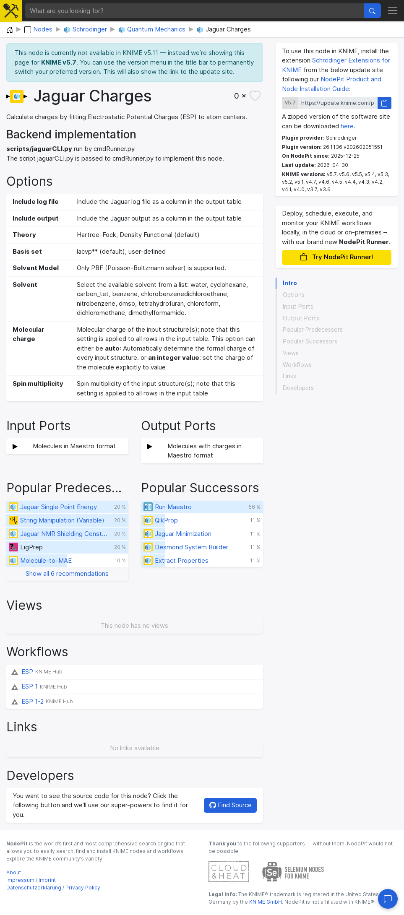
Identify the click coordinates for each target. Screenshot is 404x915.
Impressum (20, 880)
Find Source (230, 805)
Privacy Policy (82, 887)
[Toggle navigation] (393, 10)
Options (294, 294)
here (347, 126)
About (13, 872)
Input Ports (298, 306)
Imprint (47, 880)
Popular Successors (310, 341)
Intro (290, 283)
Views (291, 353)
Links (289, 376)
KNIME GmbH (265, 902)
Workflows (297, 364)
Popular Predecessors (313, 329)
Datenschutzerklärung (33, 887)
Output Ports (301, 318)
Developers (298, 388)
